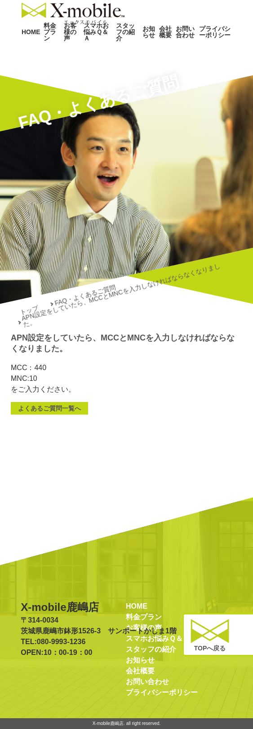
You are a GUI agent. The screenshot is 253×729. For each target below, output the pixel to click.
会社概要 (163, 48)
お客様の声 (67, 48)
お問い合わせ (184, 48)
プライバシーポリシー (213, 48)
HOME (29, 48)
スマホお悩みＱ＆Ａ (95, 48)
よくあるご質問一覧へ (49, 408)
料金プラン (47, 48)
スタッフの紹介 (123, 48)
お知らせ (146, 48)
